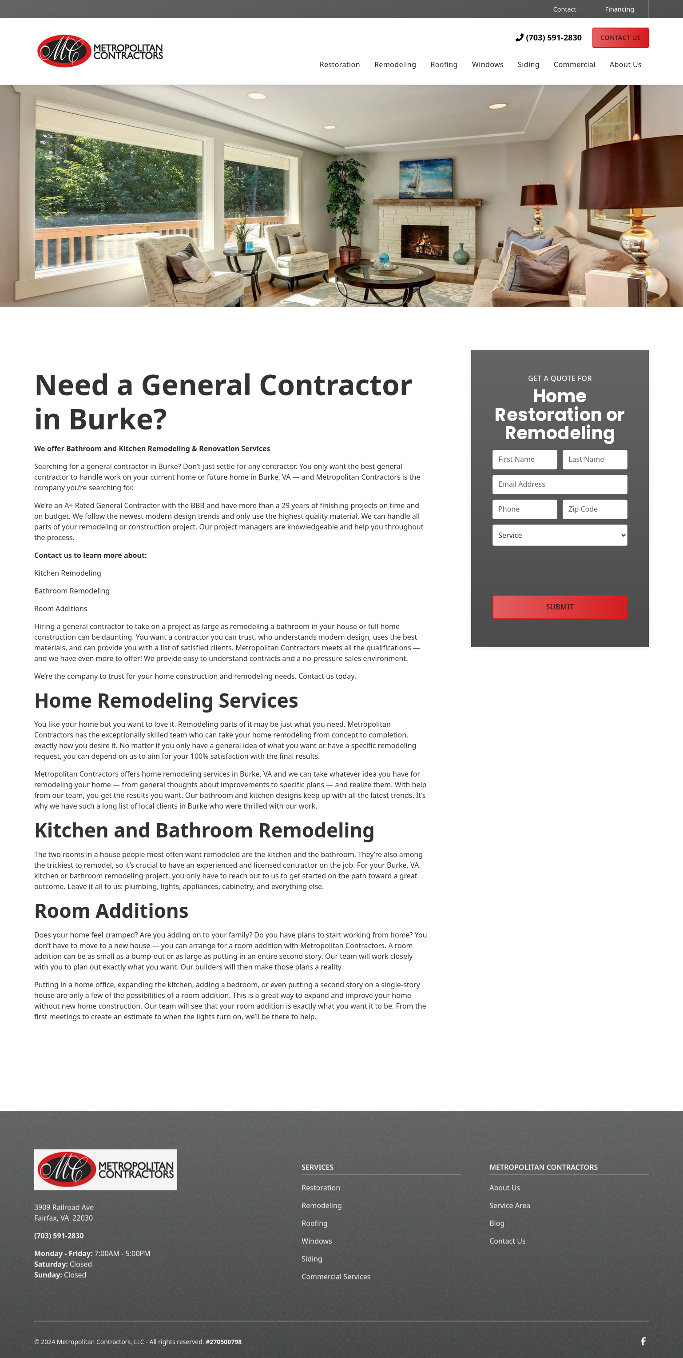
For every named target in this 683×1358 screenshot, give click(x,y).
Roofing (315, 1238)
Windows (317, 1256)
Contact (564, 9)
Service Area (509, 1221)
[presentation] (559, 568)
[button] (340, 65)
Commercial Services (336, 1292)
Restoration (321, 1203)
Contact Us (620, 37)
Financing (619, 9)
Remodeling (322, 1221)
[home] (116, 51)
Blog (496, 1238)
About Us (504, 1203)
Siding (312, 1274)
